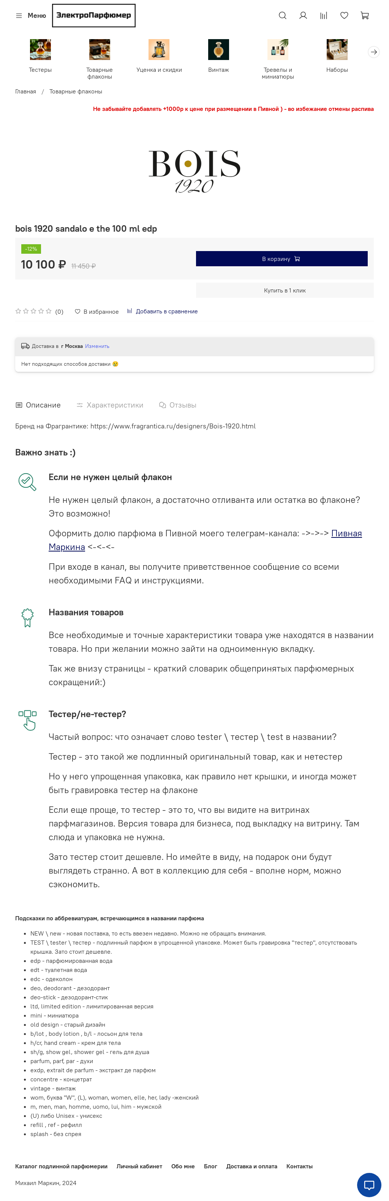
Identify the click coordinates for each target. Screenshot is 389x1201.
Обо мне (183, 1166)
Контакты (299, 1166)
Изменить (97, 347)
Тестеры (41, 70)
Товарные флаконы (102, 73)
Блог (210, 1166)
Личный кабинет (139, 1166)
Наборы (348, 70)
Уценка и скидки (164, 70)
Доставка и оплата (251, 1166)
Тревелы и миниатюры (286, 73)
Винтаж (225, 70)
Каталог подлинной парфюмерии (61, 1166)
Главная (25, 92)
